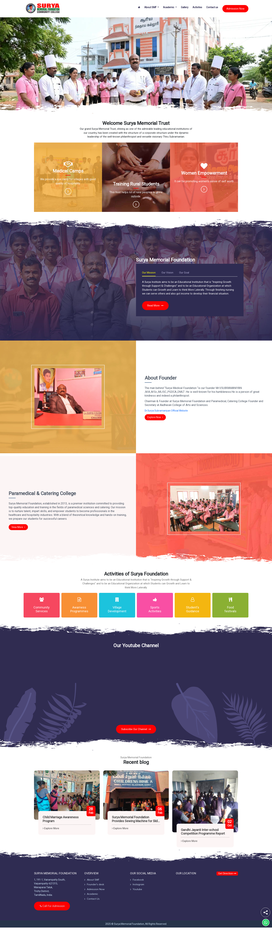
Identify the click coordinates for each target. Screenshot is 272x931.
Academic (92, 893)
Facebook (138, 879)
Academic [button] (169, 7)
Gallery (184, 7)
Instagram (138, 884)
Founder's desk (95, 884)
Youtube (137, 889)
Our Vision (167, 272)
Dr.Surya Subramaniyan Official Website (166, 410)
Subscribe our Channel (136, 729)
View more (18, 527)
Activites (197, 7)
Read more (155, 305)
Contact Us (93, 898)
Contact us (212, 7)
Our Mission (149, 272)
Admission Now (235, 8)
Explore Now (155, 417)
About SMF (93, 879)
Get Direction (227, 873)
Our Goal (184, 272)
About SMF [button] (150, 7)
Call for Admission (52, 906)
